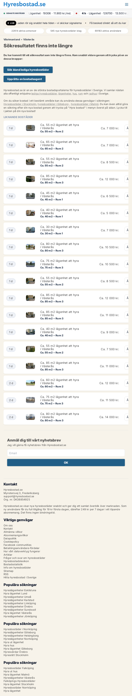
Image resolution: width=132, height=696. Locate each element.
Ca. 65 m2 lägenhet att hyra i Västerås (59, 143)
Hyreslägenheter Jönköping (20, 616)
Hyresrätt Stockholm (16, 655)
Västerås (28, 39)
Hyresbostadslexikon (16, 561)
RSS (6, 574)
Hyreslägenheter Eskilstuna (20, 590)
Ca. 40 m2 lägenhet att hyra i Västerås (59, 211)
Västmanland (12, 39)
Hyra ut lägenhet (14, 642)
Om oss (8, 525)
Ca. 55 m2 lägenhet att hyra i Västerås (59, 126)
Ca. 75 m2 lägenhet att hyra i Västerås (59, 262)
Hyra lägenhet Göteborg (18, 648)
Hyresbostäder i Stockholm (20, 104)
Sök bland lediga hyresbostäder (28, 69)
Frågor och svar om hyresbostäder (24, 557)
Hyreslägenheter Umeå (17, 596)
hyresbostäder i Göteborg (53, 104)
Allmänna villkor (13, 531)
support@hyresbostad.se (19, 496)
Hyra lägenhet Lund (15, 593)
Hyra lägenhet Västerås (18, 612)
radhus (93, 93)
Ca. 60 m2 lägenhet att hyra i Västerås (59, 381)
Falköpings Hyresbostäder (19, 680)
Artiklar (8, 554)
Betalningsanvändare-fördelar (22, 548)
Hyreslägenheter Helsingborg (21, 635)
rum (80, 93)
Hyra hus (9, 645)
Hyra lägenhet (12, 690)
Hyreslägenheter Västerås (19, 677)
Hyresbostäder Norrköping (20, 687)
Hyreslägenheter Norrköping (21, 638)
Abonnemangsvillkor (16, 535)
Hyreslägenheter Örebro (18, 606)
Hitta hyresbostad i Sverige (20, 577)
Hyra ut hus (10, 671)
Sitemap (8, 570)
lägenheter (64, 93)
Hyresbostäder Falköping (19, 668)
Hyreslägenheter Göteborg (20, 632)
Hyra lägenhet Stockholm (19, 684)
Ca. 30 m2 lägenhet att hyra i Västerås (59, 228)
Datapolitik (10, 538)
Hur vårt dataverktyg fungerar (22, 551)
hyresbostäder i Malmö (85, 104)
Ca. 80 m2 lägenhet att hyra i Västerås (59, 245)
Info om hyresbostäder (17, 567)
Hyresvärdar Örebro (16, 651)
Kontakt (8, 528)
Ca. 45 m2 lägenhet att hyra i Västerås (59, 194)
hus (75, 93)
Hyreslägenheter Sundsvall (20, 609)
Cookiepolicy (11, 541)
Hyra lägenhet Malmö (16, 674)
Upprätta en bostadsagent (24, 79)
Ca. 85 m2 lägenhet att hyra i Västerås (59, 177)
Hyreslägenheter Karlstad (19, 600)
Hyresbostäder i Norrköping (20, 629)
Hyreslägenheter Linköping (20, 603)
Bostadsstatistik (13, 564)
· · (49, 13)
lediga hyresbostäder (44, 93)
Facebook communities (17, 544)
